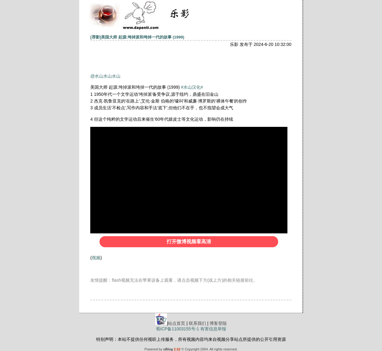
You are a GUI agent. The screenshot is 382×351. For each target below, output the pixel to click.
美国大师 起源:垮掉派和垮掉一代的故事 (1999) (142, 37)
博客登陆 (218, 323)
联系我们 (197, 323)
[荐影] (95, 37)
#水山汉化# (192, 87)
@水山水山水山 (105, 76)
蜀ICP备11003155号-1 (177, 328)
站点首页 (176, 323)
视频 (96, 257)
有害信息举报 (213, 328)
